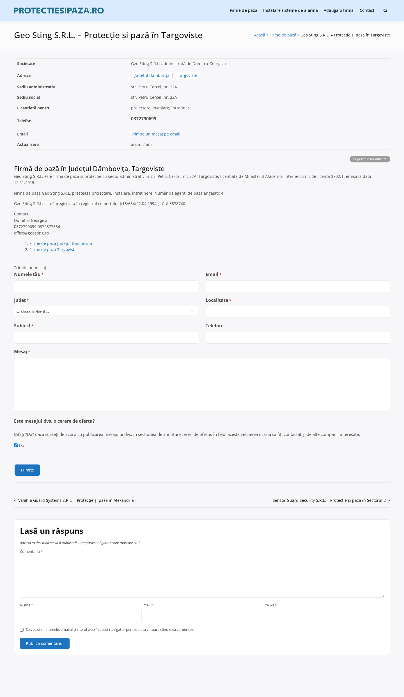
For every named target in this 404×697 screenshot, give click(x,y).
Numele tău (28, 274)
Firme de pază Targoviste (53, 249)
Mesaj (22, 351)
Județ (21, 300)
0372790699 (143, 119)
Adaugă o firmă (339, 10)
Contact (367, 10)
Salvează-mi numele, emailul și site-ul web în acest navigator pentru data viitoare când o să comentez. (110, 629)
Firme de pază (244, 10)
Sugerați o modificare (370, 159)
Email (213, 274)
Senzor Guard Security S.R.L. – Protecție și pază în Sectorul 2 (329, 500)
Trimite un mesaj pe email (155, 134)
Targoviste (187, 75)
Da (21, 445)
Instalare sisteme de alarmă (290, 10)
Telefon (214, 326)
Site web (270, 605)
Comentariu (31, 551)
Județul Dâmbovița (152, 75)
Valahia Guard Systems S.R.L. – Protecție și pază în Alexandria (76, 500)
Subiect (23, 326)
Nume (26, 605)
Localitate (218, 300)
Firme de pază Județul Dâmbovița (60, 243)
